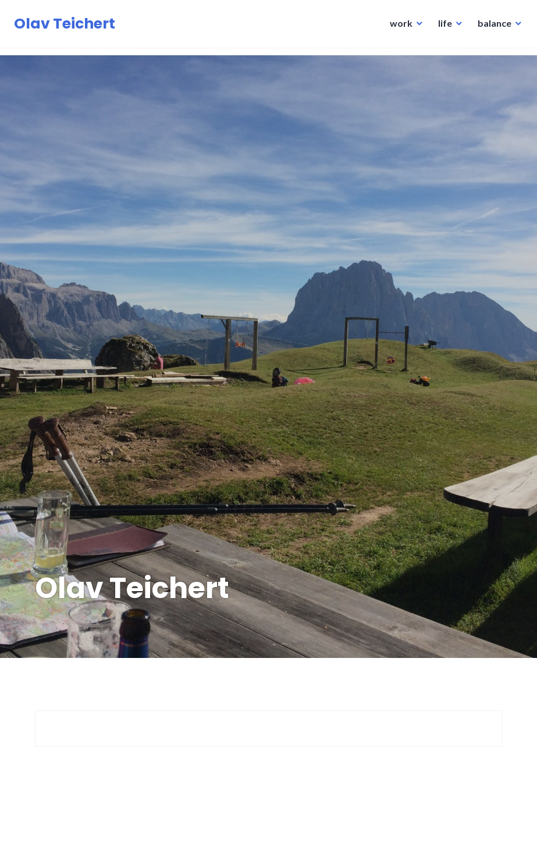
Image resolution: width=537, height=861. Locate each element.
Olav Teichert (68, 27)
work (397, 26)
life (442, 26)
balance (491, 26)
